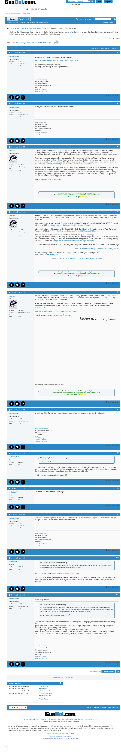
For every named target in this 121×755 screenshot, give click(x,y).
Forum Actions (32, 22)
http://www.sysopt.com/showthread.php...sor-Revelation (56, 311)
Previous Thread (58, 677)
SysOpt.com (97, 707)
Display (114, 48)
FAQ (17, 22)
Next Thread (70, 677)
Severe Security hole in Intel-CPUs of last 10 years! (32, 43)
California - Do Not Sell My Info (86, 719)
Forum (12, 19)
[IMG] (41, 691)
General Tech (21, 28)
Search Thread (105, 48)
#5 (118, 292)
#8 (118, 488)
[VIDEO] (42, 693)
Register (108, 2)
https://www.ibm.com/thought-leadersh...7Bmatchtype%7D (97, 249)
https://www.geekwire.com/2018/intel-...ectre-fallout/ (70, 225)
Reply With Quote (112, 96)
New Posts (11, 22)
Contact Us (88, 707)
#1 (118, 52)
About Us (43, 719)
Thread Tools (94, 48)
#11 (117, 595)
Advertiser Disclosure (83, 19)
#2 (118, 103)
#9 (118, 514)
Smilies (41, 688)
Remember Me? (74, 4)
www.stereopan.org (41, 79)
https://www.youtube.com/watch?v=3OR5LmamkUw (77, 164)
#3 (118, 147)
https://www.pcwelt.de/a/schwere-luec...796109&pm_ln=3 (56, 61)
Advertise (71, 719)
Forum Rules (43, 699)
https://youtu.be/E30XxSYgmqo (46, 254)
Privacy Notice (53, 719)
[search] (39, 9)
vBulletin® (60, 736)
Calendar (23, 22)
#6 (118, 410)
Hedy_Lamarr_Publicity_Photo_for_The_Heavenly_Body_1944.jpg (77, 258)
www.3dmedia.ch (41, 89)
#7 (118, 453)
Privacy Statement (108, 707)
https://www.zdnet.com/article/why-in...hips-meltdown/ (74, 241)
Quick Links (43, 22)
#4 (118, 212)
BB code (42, 686)
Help (99, 2)
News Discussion (35, 28)
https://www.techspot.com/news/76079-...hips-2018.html (77, 231)
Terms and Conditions (31, 719)
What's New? (24, 19)
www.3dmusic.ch (41, 91)
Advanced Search (108, 22)
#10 (117, 558)
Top (118, 671)
